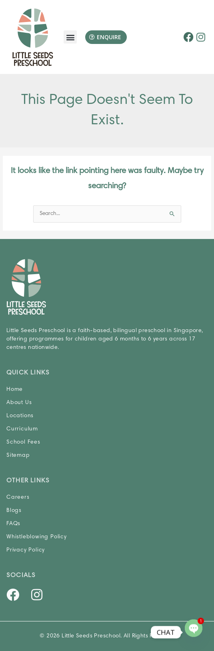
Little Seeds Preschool (91, 636)
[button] (70, 37)
